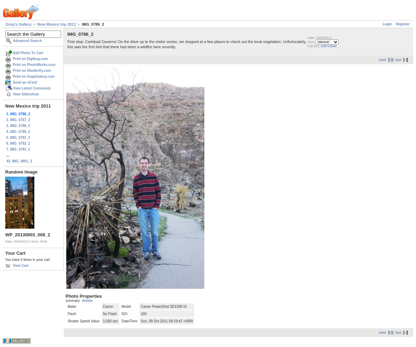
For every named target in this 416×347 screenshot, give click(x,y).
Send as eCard (25, 82)
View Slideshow (26, 94)
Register (403, 24)
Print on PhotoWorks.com (34, 65)
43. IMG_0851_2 (19, 161)
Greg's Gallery (19, 24)
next (382, 60)
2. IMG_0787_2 (18, 120)
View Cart (20, 266)
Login (387, 24)
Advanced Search (27, 41)
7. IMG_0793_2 (18, 149)
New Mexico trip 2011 (56, 24)
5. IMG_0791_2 (18, 137)
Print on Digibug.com (30, 59)
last (398, 60)
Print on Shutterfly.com (32, 71)
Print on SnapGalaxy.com (33, 76)
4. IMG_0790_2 (18, 132)
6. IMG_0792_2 (18, 143)
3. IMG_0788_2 (18, 126)
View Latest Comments (32, 88)
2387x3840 (329, 46)
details (87, 301)
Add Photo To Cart (28, 53)
